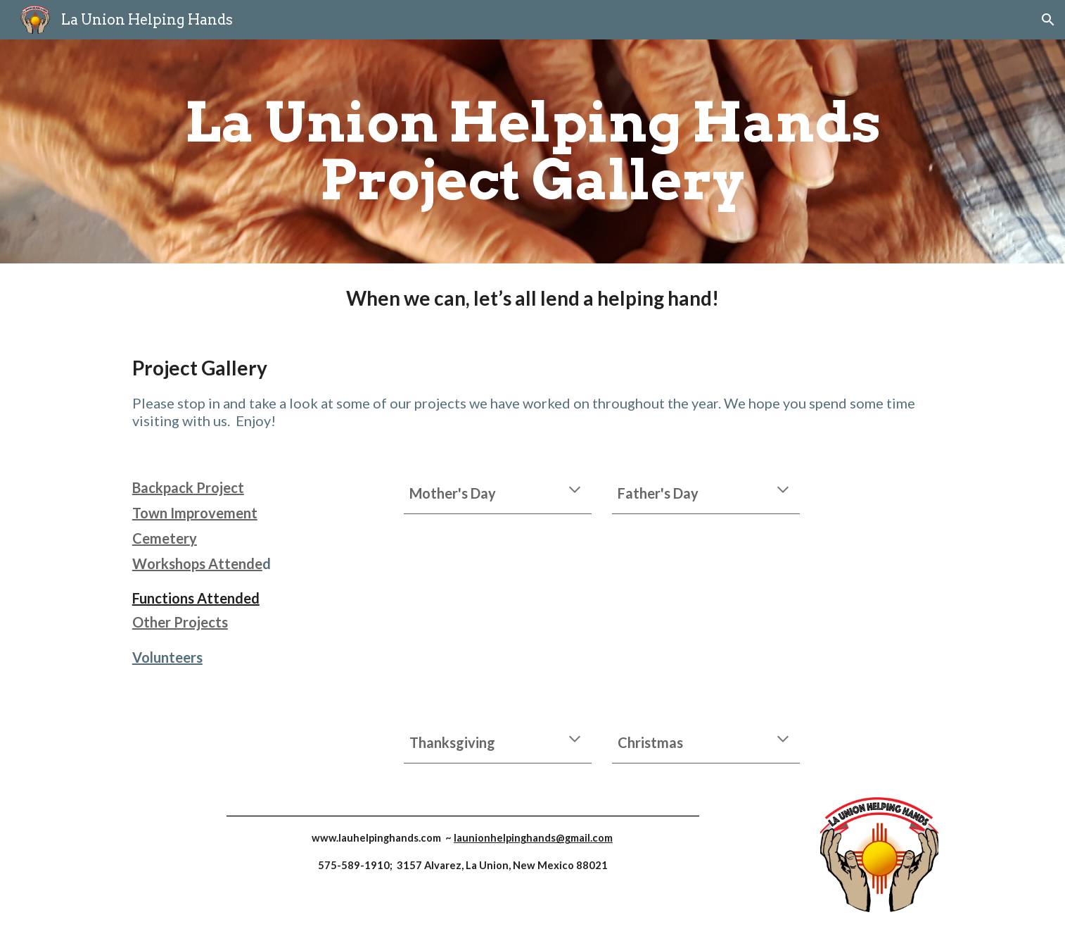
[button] (1048, 20)
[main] (532, 151)
